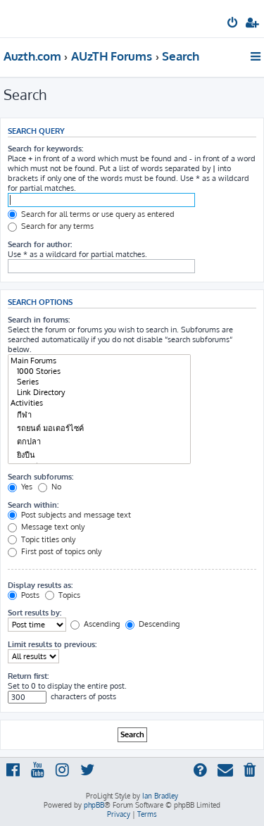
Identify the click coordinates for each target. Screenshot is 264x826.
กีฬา (99, 415)
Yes (20, 487)
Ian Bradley (160, 795)
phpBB (94, 805)
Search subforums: (40, 477)
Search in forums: (39, 320)
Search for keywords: (45, 149)
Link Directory (99, 392)
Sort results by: (34, 613)
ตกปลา (99, 442)
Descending (152, 624)
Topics (62, 595)
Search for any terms (51, 226)
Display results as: (40, 585)
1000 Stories (99, 371)
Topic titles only (41, 539)
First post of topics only (54, 551)
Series (99, 382)
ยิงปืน (99, 455)
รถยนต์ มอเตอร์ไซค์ (99, 428)
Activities (99, 403)
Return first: (28, 676)
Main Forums (99, 361)
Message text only (46, 527)
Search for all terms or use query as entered (91, 214)
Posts (23, 595)
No (49, 487)
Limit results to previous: (52, 644)
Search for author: (40, 244)
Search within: (33, 505)
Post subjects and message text (69, 515)
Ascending (95, 624)
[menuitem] (233, 23)
